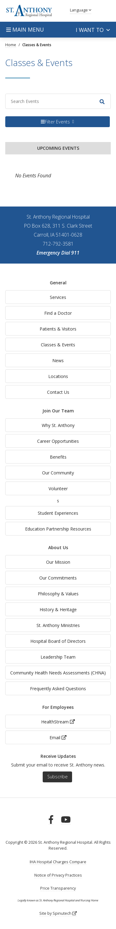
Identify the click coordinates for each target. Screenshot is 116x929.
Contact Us (58, 392)
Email (58, 737)
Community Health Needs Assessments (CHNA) (58, 673)
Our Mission (58, 562)
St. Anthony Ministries (58, 625)
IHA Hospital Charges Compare (58, 862)
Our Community (58, 473)
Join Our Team (58, 411)
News (58, 360)
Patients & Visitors (58, 329)
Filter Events (55, 121)
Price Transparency (58, 888)
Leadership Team (58, 657)
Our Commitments (58, 578)
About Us (58, 547)
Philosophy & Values (58, 594)
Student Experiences (58, 513)
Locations (58, 376)
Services (58, 297)
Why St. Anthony (58, 425)
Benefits (58, 457)
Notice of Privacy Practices (58, 875)
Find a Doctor (58, 313)
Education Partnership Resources (58, 529)
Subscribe (57, 777)
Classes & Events (58, 345)
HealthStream (58, 722)
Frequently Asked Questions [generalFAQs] (58, 688)
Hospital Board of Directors (58, 641)
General (58, 283)
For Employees (58, 707)
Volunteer (58, 488)
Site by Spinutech (58, 913)
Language (80, 10)
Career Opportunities (58, 441)
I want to (93, 29)
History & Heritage (58, 609)
